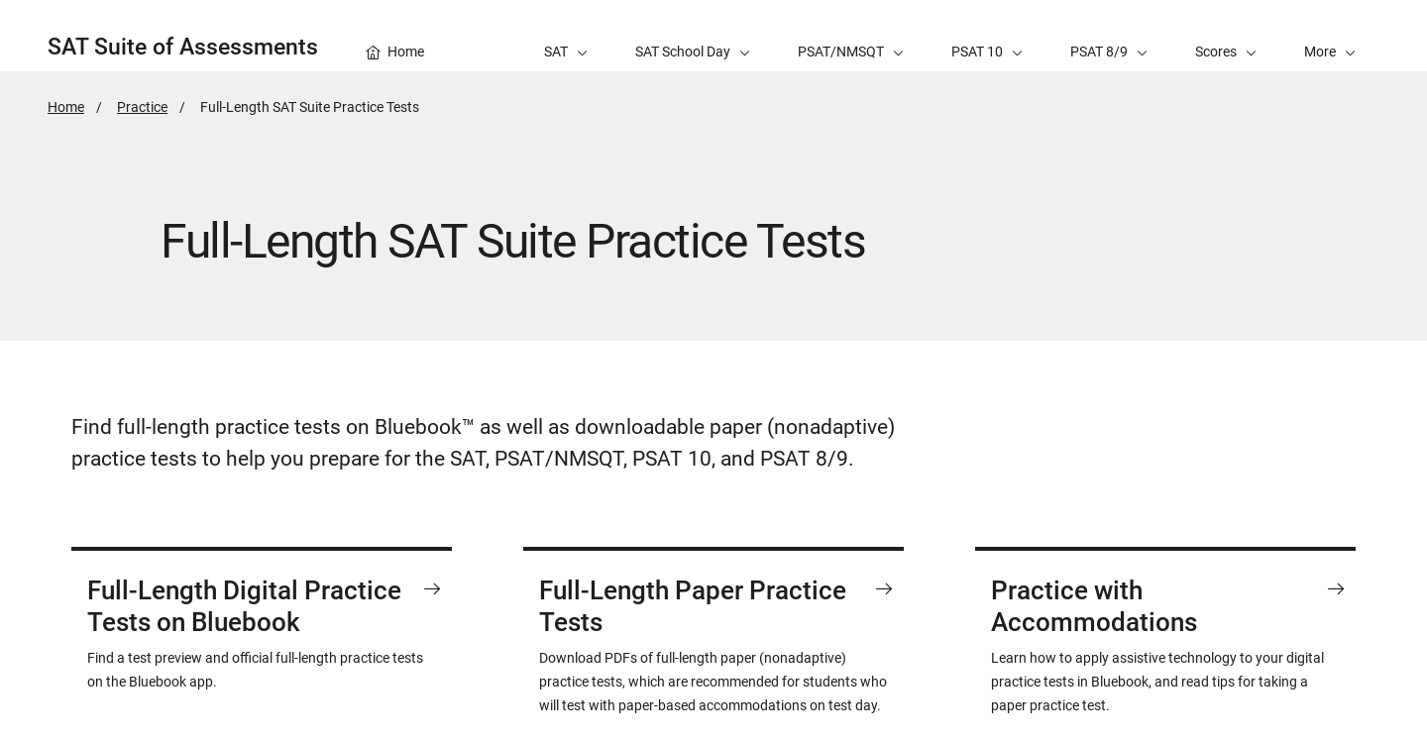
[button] (1329, 35)
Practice (142, 107)
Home (66, 107)
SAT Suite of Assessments (183, 47)
